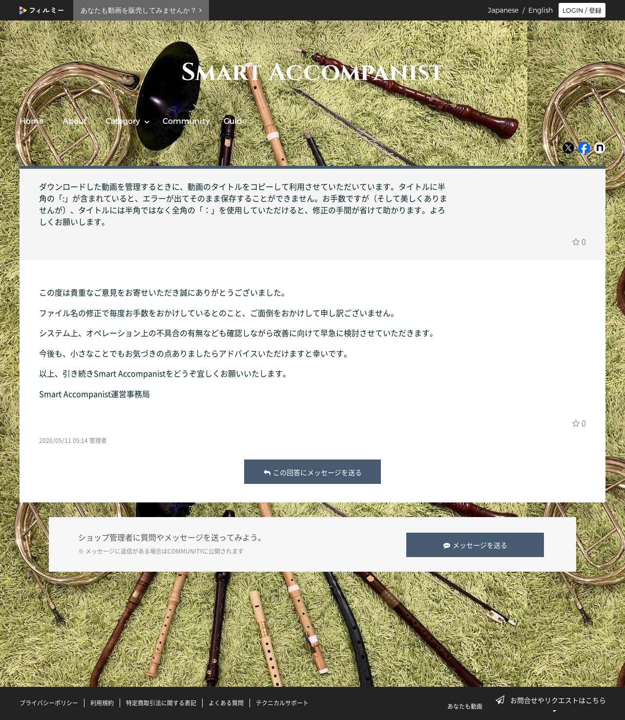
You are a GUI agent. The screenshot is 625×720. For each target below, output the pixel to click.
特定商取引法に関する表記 (161, 702)
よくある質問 (226, 702)
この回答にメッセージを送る (313, 472)
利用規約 (102, 702)
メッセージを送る (477, 544)
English (540, 10)
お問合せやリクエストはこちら (554, 700)
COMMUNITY (185, 550)
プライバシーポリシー (49, 702)
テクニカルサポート (282, 702)
